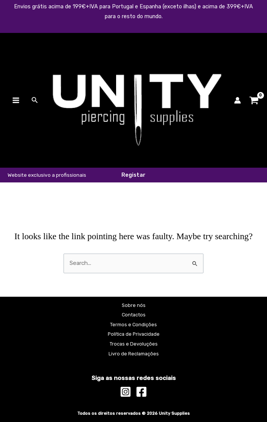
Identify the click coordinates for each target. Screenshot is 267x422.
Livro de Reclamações (134, 354)
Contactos (134, 315)
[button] (34, 100)
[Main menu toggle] (16, 100)
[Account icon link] (237, 100)
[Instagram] (125, 391)
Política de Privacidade (134, 334)
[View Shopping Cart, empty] (253, 100)
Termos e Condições (133, 324)
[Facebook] (141, 391)
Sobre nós (134, 305)
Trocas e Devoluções (134, 344)
